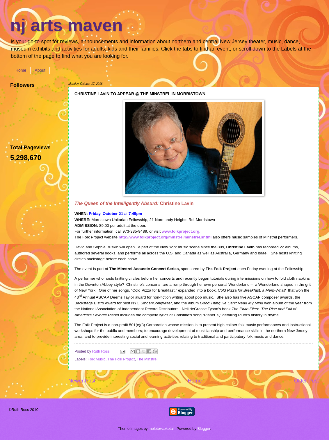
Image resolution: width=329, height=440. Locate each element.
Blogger (204, 428)
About (40, 70)
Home (20, 70)
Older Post (306, 381)
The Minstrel (147, 359)
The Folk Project (121, 359)
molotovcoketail (162, 428)
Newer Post (81, 381)
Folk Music (97, 359)
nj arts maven (66, 25)
